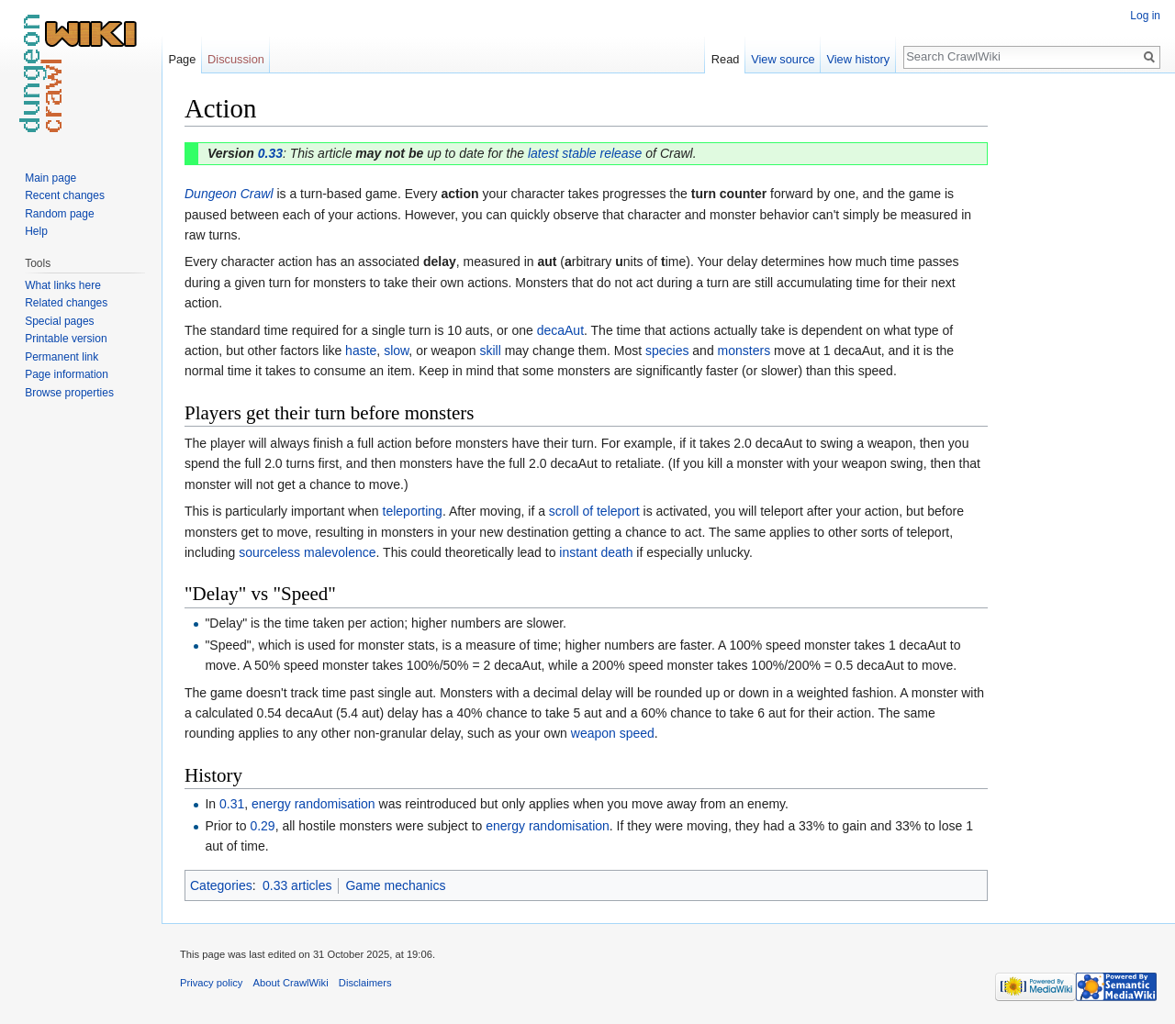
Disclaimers (365, 982)
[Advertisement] (1079, 367)
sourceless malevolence (307, 552)
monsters (744, 350)
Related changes (66, 302)
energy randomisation (313, 803)
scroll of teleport (594, 511)
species (666, 350)
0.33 (270, 153)
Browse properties (69, 392)
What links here (63, 285)
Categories (221, 885)
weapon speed (613, 733)
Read (725, 59)
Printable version (65, 338)
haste (360, 350)
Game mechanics (395, 885)
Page (182, 59)
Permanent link (61, 357)
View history (858, 59)
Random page (59, 213)
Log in (1145, 15)
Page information (66, 374)
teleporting (412, 511)
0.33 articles (297, 885)
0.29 (262, 825)
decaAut (560, 330)
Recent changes (65, 195)
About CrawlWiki (291, 982)
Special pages (59, 321)
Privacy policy (211, 982)
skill (489, 350)
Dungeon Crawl (229, 193)
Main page (50, 178)
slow (396, 350)
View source (782, 59)
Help (36, 231)
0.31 (231, 803)
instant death (595, 552)
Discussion (235, 59)
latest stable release (585, 153)
